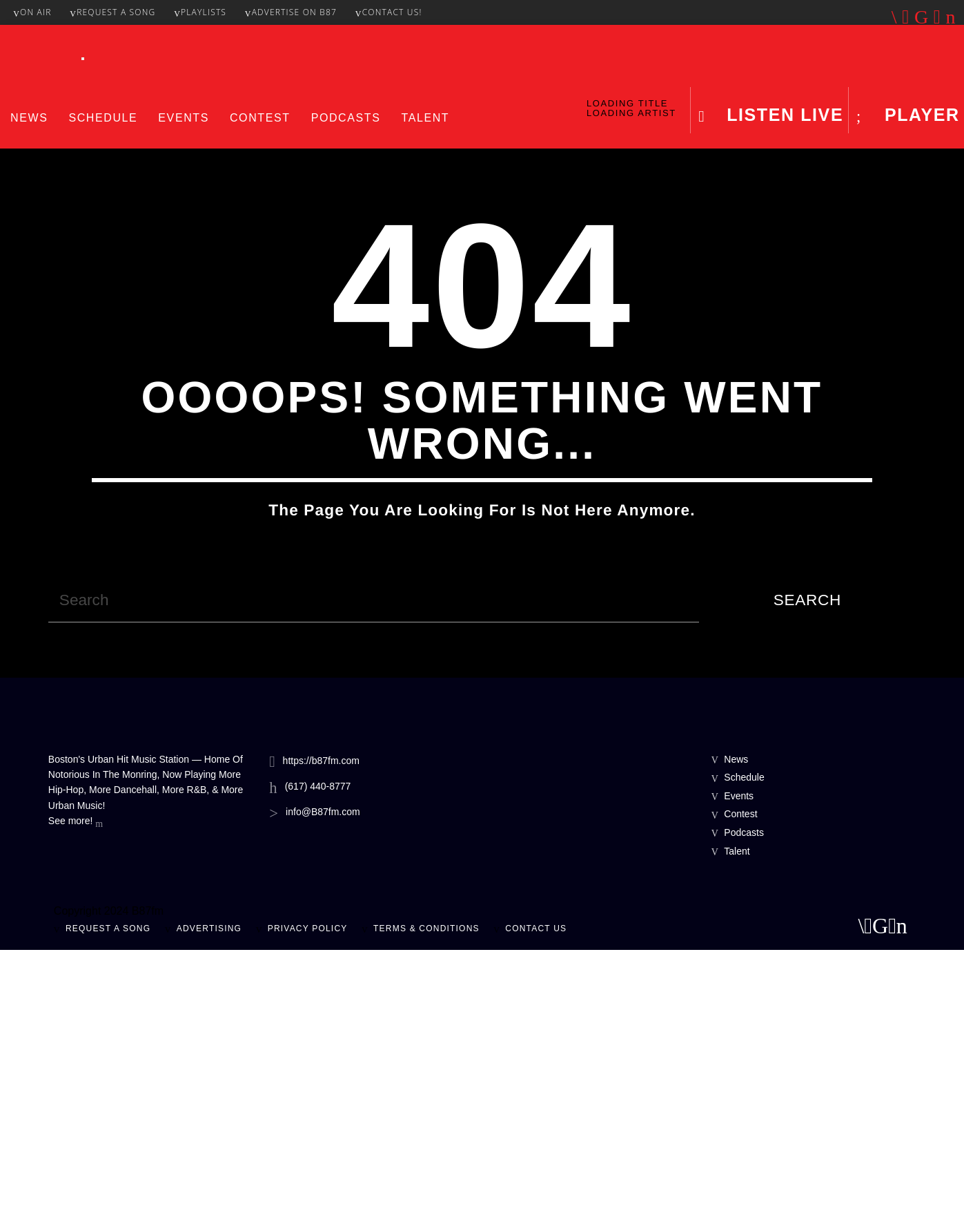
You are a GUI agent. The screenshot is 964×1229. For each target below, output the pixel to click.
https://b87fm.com (321, 1039)
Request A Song (112, 12)
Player (918, 114)
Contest (260, 118)
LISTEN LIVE (782, 114)
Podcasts (346, 118)
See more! (75, 1101)
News (29, 118)
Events (183, 118)
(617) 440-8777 (318, 1065)
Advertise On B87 (291, 12)
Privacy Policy (308, 1207)
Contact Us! (388, 12)
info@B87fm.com (323, 1090)
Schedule (102, 118)
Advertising (209, 1207)
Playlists (200, 12)
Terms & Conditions (426, 1207)
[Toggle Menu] (82, 58)
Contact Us (536, 1207)
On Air (32, 12)
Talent (425, 118)
